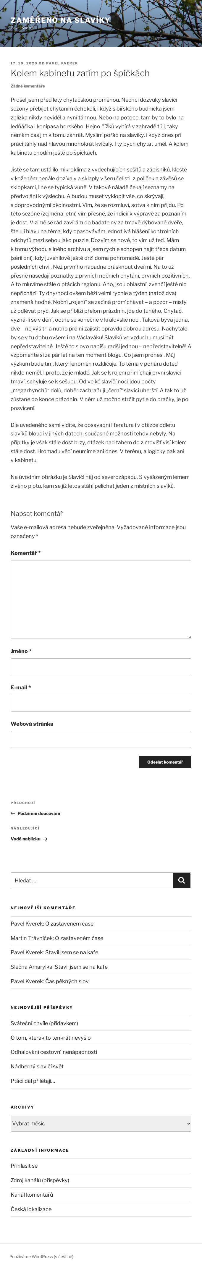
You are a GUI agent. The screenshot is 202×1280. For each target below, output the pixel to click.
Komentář (26, 553)
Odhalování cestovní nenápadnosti (54, 1052)
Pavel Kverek (62, 63)
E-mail (21, 687)
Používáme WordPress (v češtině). (41, 1256)
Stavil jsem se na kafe (71, 952)
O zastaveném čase (69, 924)
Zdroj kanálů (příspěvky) (40, 1180)
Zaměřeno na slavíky (60, 20)
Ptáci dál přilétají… (33, 1081)
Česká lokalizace (31, 1209)
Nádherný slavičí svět (37, 1066)
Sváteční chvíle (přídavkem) (44, 1023)
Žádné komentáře (28, 86)
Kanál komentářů (32, 1195)
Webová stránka (32, 724)
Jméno (21, 651)
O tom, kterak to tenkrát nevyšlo (51, 1038)
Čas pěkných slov (67, 981)
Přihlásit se (24, 1166)
